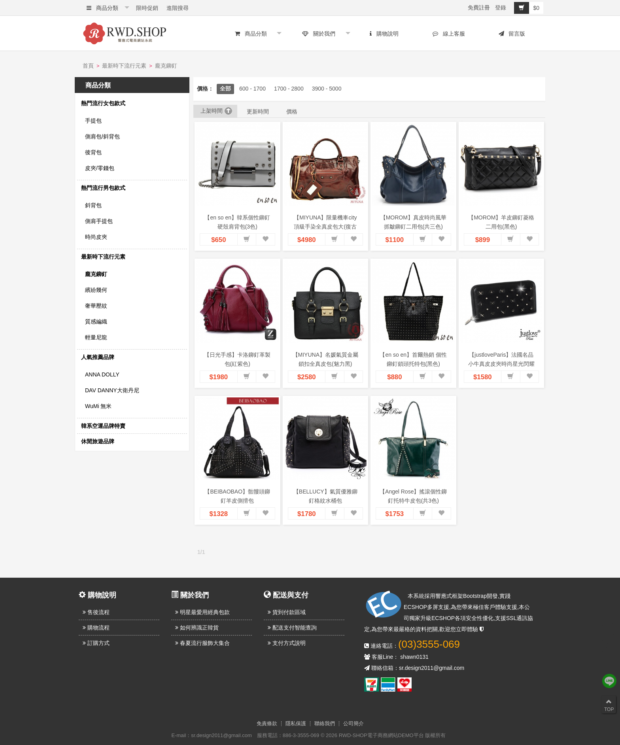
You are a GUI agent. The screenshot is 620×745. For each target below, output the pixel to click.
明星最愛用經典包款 (202, 612)
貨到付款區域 (287, 612)
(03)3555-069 (429, 644)
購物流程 (96, 627)
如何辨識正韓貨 (197, 627)
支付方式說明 (287, 643)
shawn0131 (414, 657)
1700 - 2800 (289, 88)
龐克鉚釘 (166, 65)
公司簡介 (353, 723)
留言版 (512, 34)
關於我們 (318, 34)
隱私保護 (295, 723)
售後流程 (96, 612)
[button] (246, 239)
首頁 (88, 65)
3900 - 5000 (327, 88)
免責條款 (267, 723)
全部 (225, 88)
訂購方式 (96, 643)
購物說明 (384, 34)
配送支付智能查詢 (292, 627)
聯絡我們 (324, 723)
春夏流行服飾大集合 (202, 643)
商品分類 (102, 8)
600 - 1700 (252, 88)
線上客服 (449, 34)
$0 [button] (526, 8)
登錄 (500, 7)
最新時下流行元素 (124, 65)
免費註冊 (479, 7)
